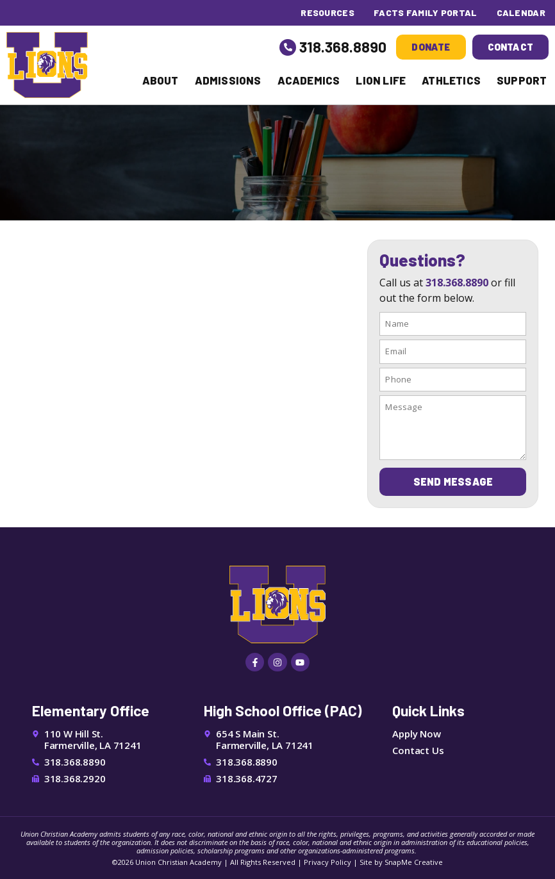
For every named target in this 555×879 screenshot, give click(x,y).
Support (522, 80)
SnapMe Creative (414, 862)
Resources (327, 12)
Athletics (451, 80)
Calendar (521, 12)
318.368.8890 (342, 47)
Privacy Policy (327, 862)
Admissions (228, 80)
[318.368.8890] (287, 47)
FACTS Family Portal (425, 12)
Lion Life (381, 80)
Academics (309, 80)
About (160, 80)
